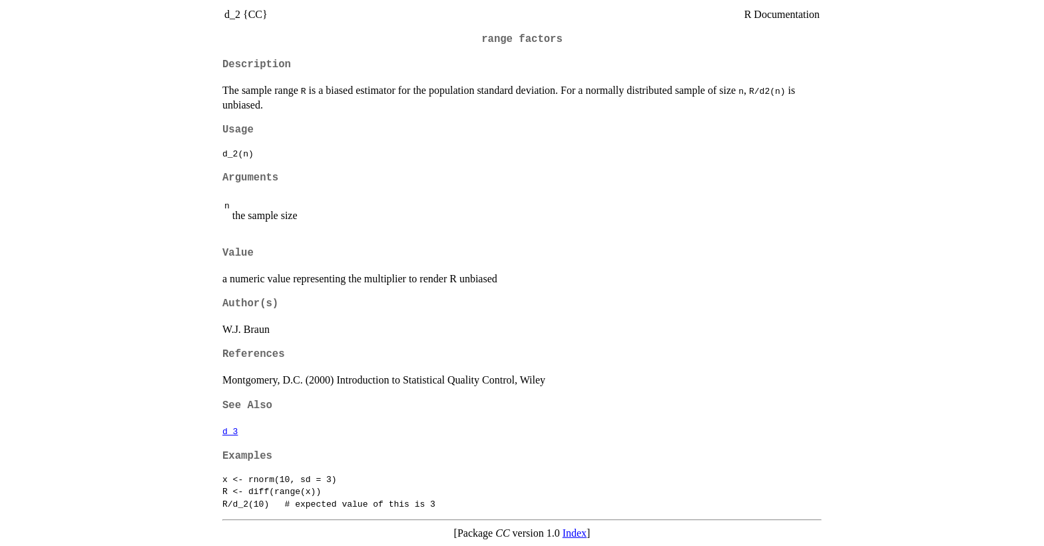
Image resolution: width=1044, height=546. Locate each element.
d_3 (230, 431)
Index (575, 533)
